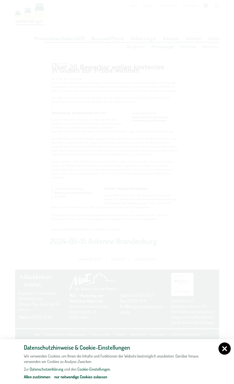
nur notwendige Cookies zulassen (80, 376)
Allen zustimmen (37, 376)
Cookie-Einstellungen (93, 369)
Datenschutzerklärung (46, 369)
